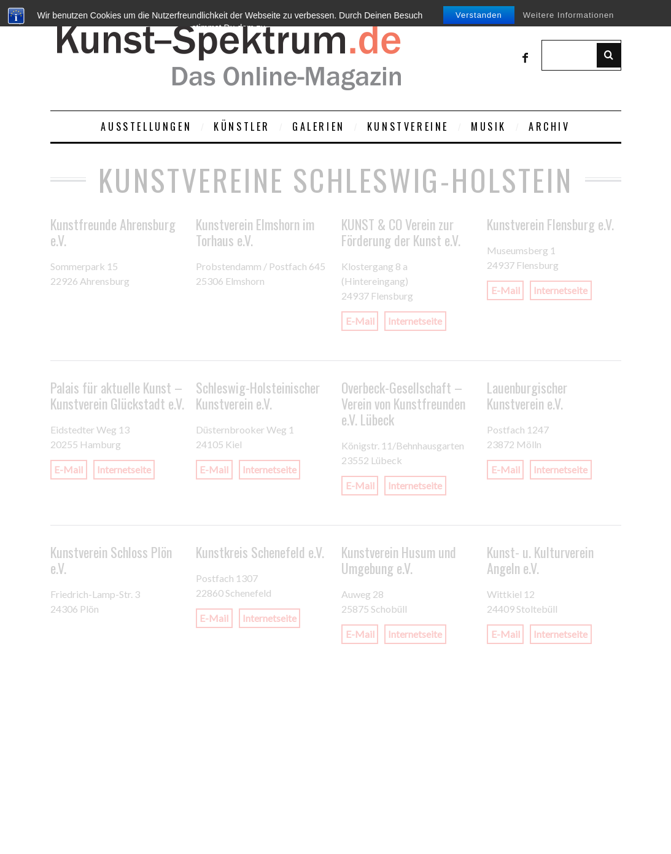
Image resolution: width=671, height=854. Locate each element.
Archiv (549, 126)
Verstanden (479, 15)
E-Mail (360, 321)
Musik (488, 126)
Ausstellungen (146, 126)
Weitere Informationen (569, 15)
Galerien (318, 126)
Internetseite (415, 321)
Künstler (242, 126)
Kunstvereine (408, 126)
